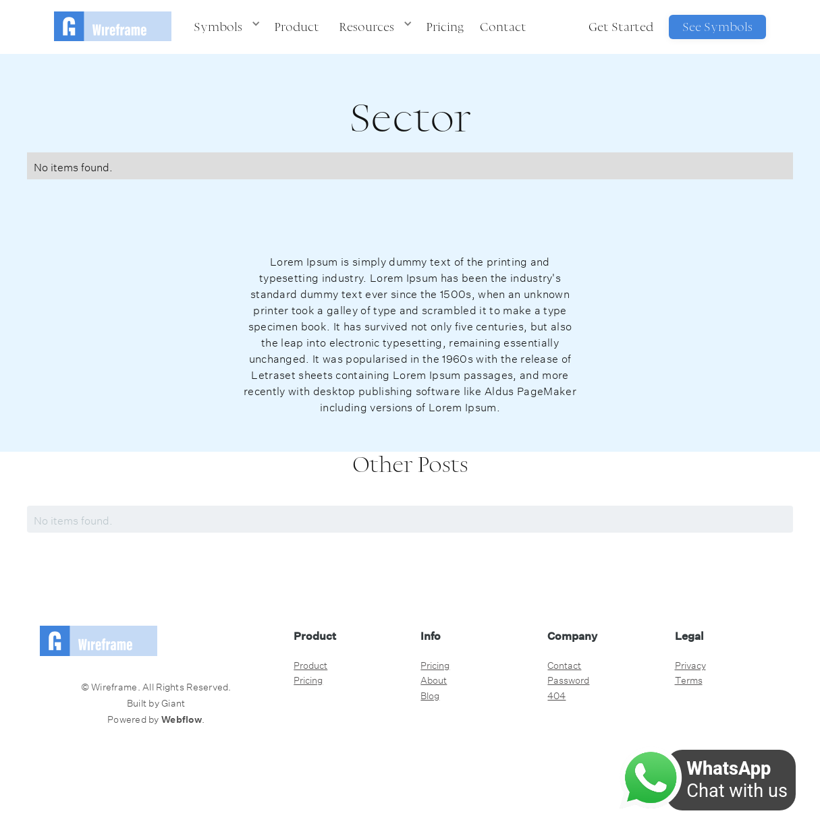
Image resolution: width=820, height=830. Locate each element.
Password (568, 679)
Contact (503, 26)
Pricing (445, 26)
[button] (224, 27)
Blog (429, 694)
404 (556, 694)
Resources (366, 26)
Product (296, 26)
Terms (689, 679)
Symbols (218, 26)
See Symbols (717, 26)
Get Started (621, 26)
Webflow (181, 719)
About (433, 679)
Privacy (690, 664)
